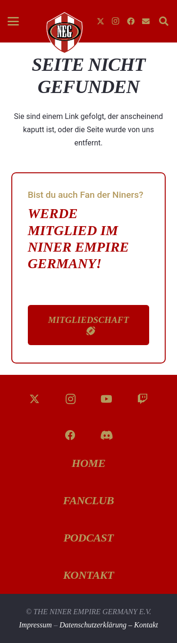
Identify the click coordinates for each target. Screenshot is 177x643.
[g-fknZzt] (63, 32)
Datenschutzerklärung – (96, 625)
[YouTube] (106, 399)
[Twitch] (143, 399)
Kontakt (146, 625)
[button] (13, 21)
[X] (100, 21)
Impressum (35, 625)
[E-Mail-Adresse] (145, 21)
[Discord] (106, 435)
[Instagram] (115, 21)
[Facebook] (130, 21)
